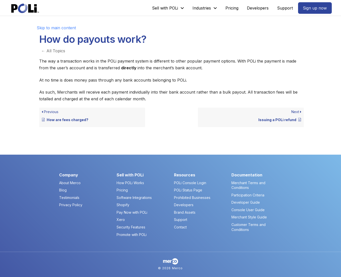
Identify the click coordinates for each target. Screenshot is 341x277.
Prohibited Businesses (192, 197)
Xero (121, 219)
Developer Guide (245, 202)
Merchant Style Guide (249, 217)
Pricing (122, 190)
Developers (183, 205)
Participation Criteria (247, 195)
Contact (180, 227)
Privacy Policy (70, 205)
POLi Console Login (190, 183)
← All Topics (53, 50)
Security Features (131, 227)
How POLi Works (130, 183)
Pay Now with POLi (132, 212)
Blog (63, 190)
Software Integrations (134, 197)
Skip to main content (56, 27)
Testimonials (69, 197)
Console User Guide (248, 210)
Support (180, 219)
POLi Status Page (188, 190)
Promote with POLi (132, 234)
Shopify (123, 205)
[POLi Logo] (25, 8)
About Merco (70, 183)
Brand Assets (184, 212)
